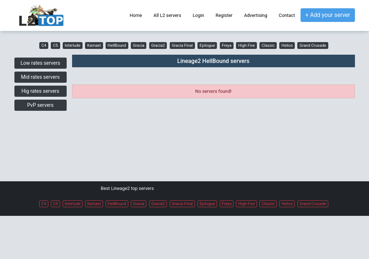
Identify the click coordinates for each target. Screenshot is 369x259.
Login (198, 15)
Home (136, 15)
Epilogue (207, 45)
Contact (287, 15)
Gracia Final (182, 45)
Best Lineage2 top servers (127, 188)
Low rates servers (40, 63)
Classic (268, 45)
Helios (287, 45)
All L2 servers (167, 15)
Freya (226, 45)
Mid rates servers (40, 77)
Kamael (94, 45)
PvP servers (40, 105)
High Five (246, 45)
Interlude (73, 45)
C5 (55, 45)
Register (223, 15)
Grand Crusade (312, 45)
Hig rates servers (40, 91)
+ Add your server (327, 15)
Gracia (139, 45)
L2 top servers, (118, 34)
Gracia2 (158, 45)
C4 (43, 45)
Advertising (255, 15)
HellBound (117, 45)
